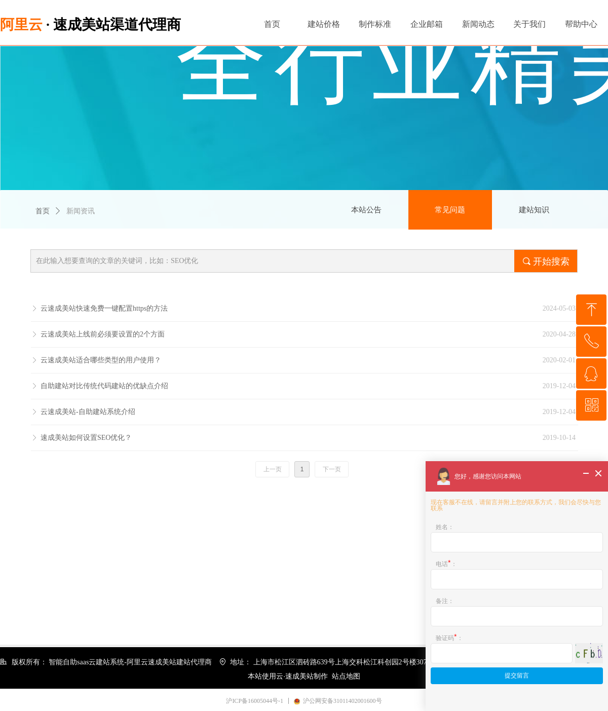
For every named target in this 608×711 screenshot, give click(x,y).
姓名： (445, 526)
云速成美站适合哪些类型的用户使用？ (101, 360)
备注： (445, 600)
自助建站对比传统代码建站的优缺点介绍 (104, 386)
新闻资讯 (80, 211)
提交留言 (517, 675)
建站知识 (534, 210)
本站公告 (366, 210)
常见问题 (450, 210)
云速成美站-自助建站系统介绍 (88, 412)
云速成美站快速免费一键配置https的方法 (104, 308)
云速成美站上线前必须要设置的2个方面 (103, 334)
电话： (446, 563)
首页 (42, 211)
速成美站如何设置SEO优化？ (86, 437)
